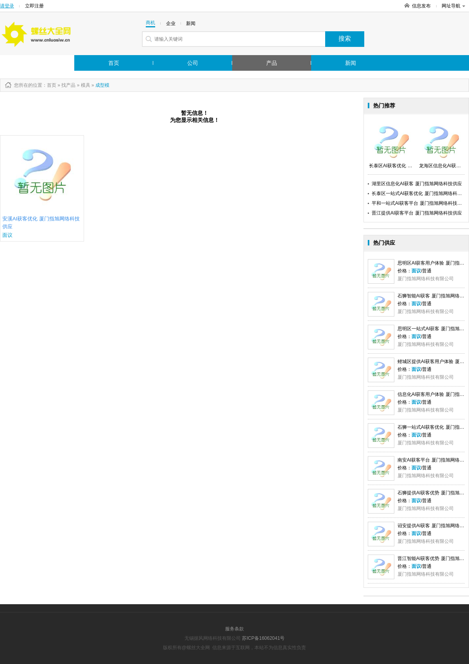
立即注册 (34, 6)
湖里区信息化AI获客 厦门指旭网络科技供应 (417, 183)
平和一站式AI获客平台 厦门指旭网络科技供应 (419, 203)
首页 (113, 63)
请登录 (7, 6)
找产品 (68, 85)
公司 (192, 63)
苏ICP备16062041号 (263, 638)
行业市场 (28, 63)
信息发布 (421, 6)
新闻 (350, 63)
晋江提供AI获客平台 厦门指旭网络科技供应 (417, 213)
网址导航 (453, 6)
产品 (271, 63)
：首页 (49, 85)
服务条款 (234, 629)
